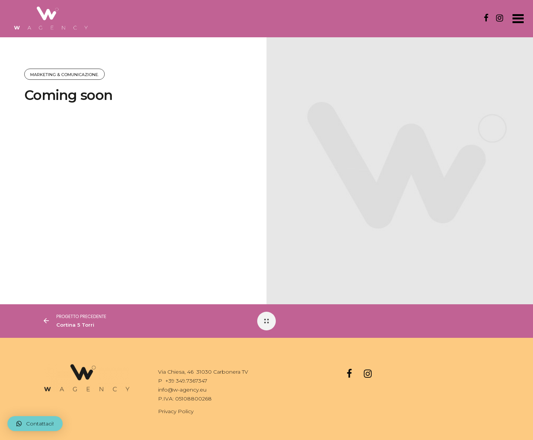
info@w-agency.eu (182, 389)
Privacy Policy (175, 411)
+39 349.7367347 (186, 380)
